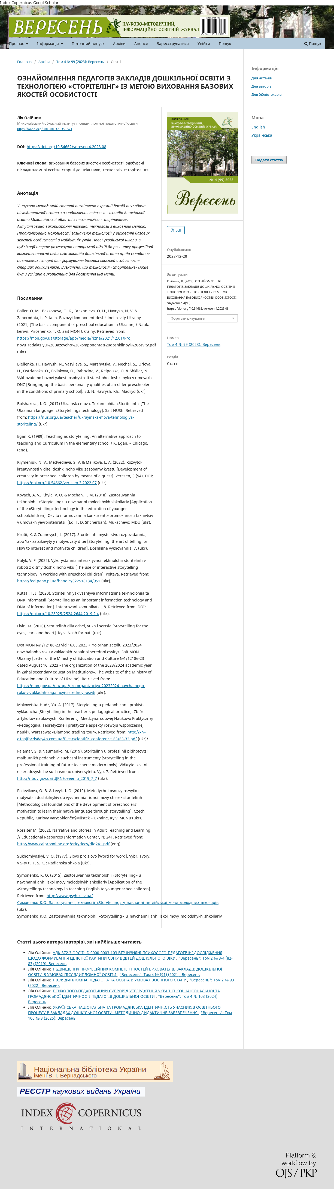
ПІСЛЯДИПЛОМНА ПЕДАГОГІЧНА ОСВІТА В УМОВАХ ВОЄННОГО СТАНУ (120, 980)
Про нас (17, 43)
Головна (24, 61)
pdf (178, 230)
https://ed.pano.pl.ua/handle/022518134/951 (58, 580)
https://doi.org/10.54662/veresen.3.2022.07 (57, 482)
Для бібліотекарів (266, 94)
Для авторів (261, 86)
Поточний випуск (88, 43)
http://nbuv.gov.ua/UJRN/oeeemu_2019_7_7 (57, 778)
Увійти (204, 43)
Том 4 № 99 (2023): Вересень (80, 61)
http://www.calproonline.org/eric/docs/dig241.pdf (63, 843)
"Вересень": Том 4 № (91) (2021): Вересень (160, 974)
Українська (261, 135)
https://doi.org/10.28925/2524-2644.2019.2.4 (58, 613)
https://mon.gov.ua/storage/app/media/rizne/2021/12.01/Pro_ (74, 338)
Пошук (225, 43)
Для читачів (261, 78)
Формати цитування (188, 318)
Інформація (48, 43)
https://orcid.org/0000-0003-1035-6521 (44, 129)
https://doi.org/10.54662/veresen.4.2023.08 (66, 146)
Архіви (119, 43)
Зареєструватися (173, 43)
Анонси (141, 43)
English (258, 127)
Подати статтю (269, 159)
